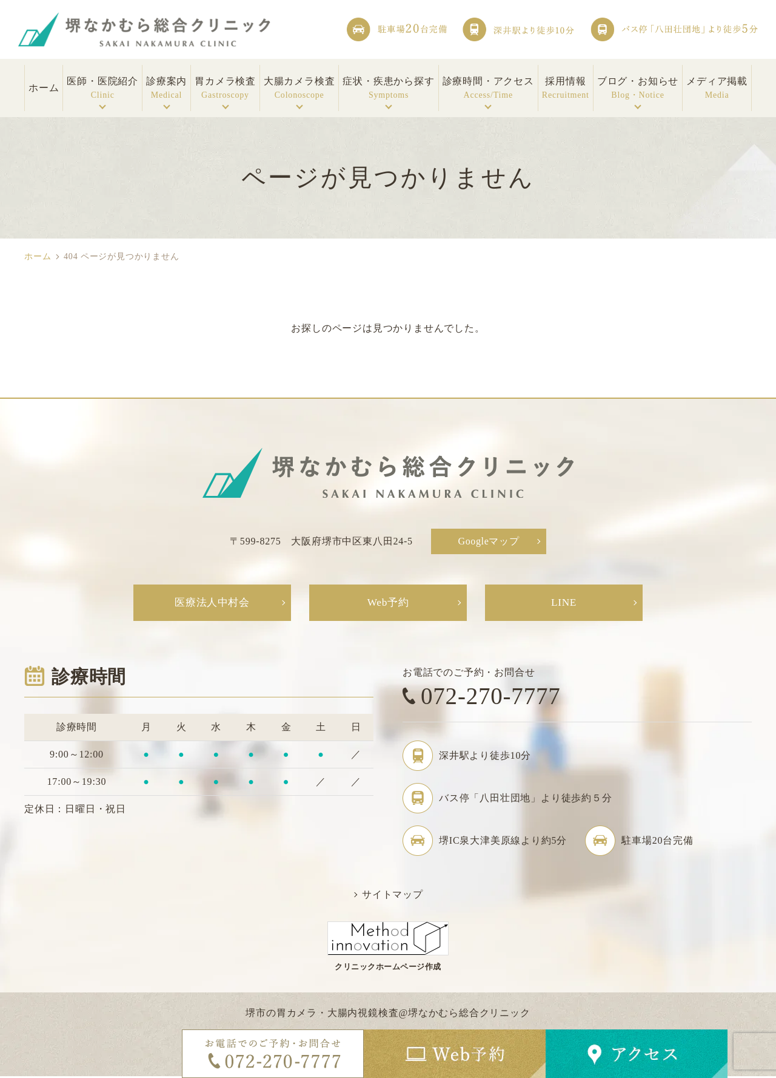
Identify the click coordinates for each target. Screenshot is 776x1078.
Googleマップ (489, 541)
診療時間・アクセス (488, 88)
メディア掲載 (717, 88)
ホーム (37, 256)
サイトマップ (392, 896)
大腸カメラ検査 (299, 88)
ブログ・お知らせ (637, 88)
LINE (563, 603)
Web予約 (388, 603)
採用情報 (565, 88)
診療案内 (166, 88)
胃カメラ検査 (225, 88)
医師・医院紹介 (102, 88)
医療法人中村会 (212, 603)
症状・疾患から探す (388, 88)
